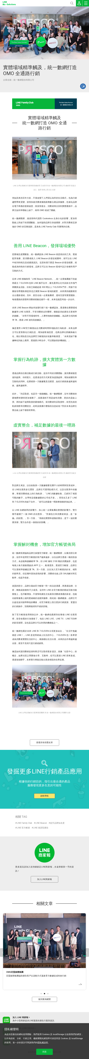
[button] (41, 993)
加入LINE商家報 (44, 879)
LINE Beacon (41, 823)
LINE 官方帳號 (23, 828)
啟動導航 (44, 796)
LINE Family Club (24, 823)
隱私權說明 (43, 1042)
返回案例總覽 (44, 999)
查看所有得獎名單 (44, 742)
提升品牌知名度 (57, 823)
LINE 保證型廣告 (40, 828)
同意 (44, 1052)
